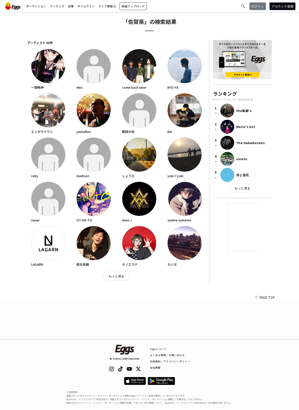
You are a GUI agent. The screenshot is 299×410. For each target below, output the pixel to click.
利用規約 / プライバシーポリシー (170, 361)
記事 (71, 6)
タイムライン (86, 6)
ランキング (57, 6)
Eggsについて (158, 349)
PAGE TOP (265, 336)
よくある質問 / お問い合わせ (167, 355)
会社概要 (155, 367)
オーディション (36, 6)
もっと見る (116, 276)
